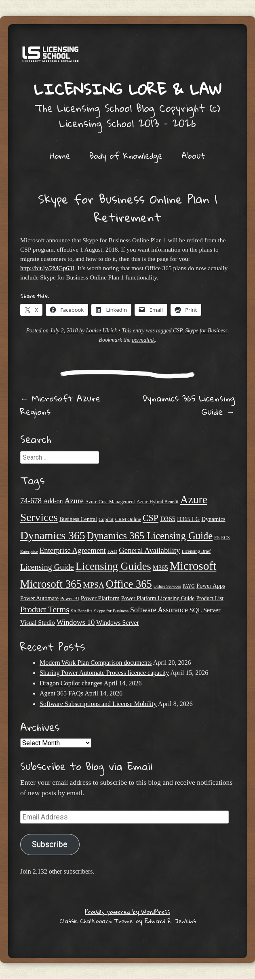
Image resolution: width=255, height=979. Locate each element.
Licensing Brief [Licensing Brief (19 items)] (196, 551)
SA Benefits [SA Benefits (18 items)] (81, 610)
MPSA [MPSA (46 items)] (93, 585)
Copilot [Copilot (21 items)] (106, 519)
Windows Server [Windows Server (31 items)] (117, 622)
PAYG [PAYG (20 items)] (189, 586)
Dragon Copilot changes (71, 683)
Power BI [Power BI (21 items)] (69, 598)
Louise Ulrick (101, 331)
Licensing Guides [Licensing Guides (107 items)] (113, 566)
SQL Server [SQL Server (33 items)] (205, 610)
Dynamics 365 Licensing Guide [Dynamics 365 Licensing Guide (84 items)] (150, 535)
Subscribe (49, 844)
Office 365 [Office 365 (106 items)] (129, 584)
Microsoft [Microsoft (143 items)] (193, 565)
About (193, 155)
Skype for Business (206, 331)
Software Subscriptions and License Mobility (98, 703)
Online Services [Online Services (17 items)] (167, 586)
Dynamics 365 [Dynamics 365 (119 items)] (52, 535)
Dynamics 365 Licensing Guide (189, 405)
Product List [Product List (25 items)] (209, 598)
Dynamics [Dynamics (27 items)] (213, 519)
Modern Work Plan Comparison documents (96, 662)
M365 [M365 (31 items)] (160, 567)
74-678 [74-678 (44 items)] (31, 500)
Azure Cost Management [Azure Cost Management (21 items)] (110, 501)
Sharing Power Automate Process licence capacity (104, 672)
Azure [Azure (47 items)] (74, 500)
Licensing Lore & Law (127, 88)
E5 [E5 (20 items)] (216, 537)
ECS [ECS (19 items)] (225, 537)
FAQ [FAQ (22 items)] (112, 551)
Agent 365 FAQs (61, 693)
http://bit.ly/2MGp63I (47, 268)
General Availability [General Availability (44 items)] (149, 550)
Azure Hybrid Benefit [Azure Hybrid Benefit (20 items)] (158, 501)
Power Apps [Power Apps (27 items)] (210, 585)
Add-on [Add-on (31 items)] (53, 501)
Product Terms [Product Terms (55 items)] (44, 609)
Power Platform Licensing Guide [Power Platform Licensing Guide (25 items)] (158, 598)
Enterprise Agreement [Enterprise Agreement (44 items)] (73, 550)
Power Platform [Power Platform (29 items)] (100, 598)
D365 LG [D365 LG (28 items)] (188, 519)
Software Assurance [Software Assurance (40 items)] (159, 610)
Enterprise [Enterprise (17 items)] (29, 551)
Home (60, 155)
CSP (177, 331)
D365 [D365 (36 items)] (167, 519)
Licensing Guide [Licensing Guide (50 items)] (47, 567)
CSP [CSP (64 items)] (150, 518)
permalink (143, 340)
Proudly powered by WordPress (127, 911)
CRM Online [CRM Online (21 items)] (128, 519)
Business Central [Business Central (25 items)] (78, 519)
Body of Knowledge (125, 155)
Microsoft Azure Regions (60, 405)
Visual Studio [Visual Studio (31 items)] (37, 622)
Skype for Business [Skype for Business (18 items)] (111, 610)
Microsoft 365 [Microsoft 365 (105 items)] (51, 584)
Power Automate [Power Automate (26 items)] (39, 598)
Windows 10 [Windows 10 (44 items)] (76, 622)
